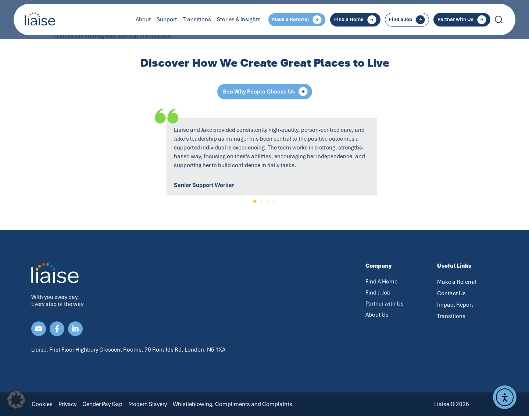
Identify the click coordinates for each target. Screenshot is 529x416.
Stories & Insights (239, 19)
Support (167, 19)
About (143, 19)
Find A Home (381, 281)
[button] (254, 201)
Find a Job (377, 292)
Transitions (197, 19)
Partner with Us (384, 303)
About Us (377, 314)
